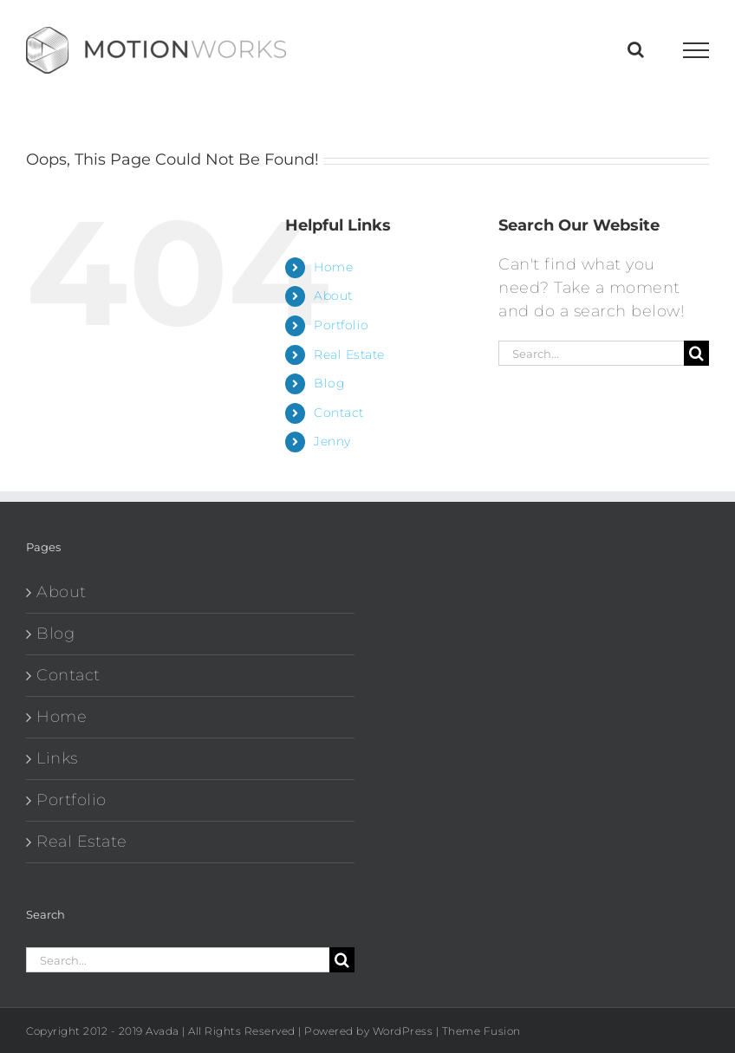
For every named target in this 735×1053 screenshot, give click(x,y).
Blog (329, 383)
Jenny (332, 441)
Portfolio (341, 325)
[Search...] (591, 353)
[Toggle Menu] (696, 50)
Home (333, 267)
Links (57, 758)
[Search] (696, 353)
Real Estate (349, 354)
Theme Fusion (481, 1030)
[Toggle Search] (636, 49)
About (333, 295)
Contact (339, 412)
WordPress (403, 1030)
